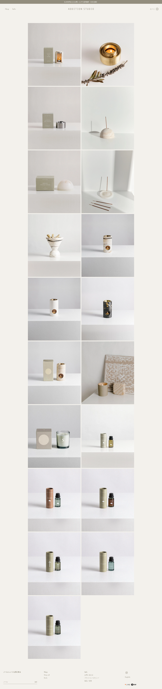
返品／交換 (88, 681)
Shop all (47, 675)
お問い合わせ (88, 675)
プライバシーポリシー (91, 678)
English (127, 677)
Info (14, 9)
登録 (36, 682)
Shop (7, 9)
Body (45, 678)
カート (154, 9)
